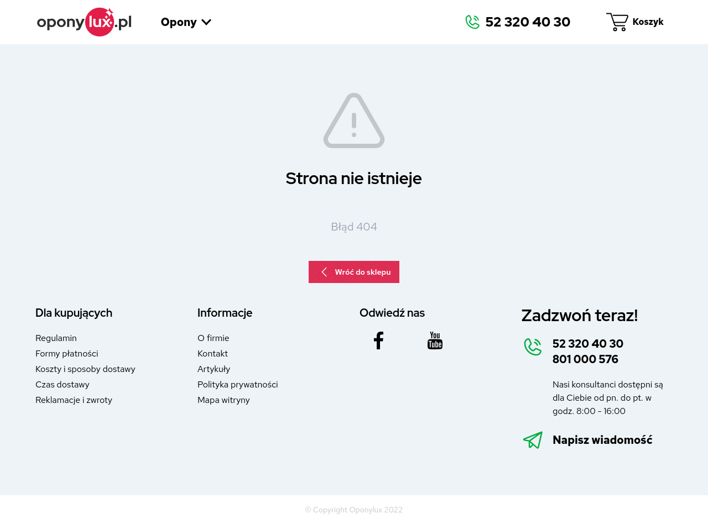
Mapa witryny (223, 400)
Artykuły (213, 369)
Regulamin (56, 338)
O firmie (213, 338)
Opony (186, 22)
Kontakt (212, 353)
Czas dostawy (62, 384)
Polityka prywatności (237, 384)
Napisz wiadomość (602, 440)
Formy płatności (66, 353)
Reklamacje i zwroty (73, 400)
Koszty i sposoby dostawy (85, 369)
